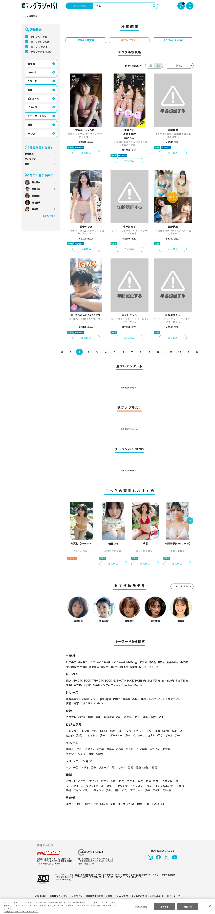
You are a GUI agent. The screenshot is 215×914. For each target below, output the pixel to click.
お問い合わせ (156, 896)
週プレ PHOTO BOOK (78, 680)
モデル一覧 (47, 215)
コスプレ (76, 717)
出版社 (31, 63)
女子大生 (170, 781)
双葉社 (133, 666)
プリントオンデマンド (168, 699)
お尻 (116, 731)
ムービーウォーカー (150, 666)
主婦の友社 (172, 662)
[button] (190, 521)
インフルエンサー (170, 785)
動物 (142, 804)
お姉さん (95, 749)
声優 (152, 781)
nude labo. (100, 703)
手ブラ (74, 804)
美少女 (74, 749)
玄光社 (143, 662)
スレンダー (78, 731)
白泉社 (113, 666)
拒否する (164, 906)
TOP (23, 16)
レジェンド (102, 790)
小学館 (183, 662)
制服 (94, 717)
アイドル (99, 781)
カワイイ (159, 749)
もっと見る (182, 586)
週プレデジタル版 (40, 41)
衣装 (30, 89)
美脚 (161, 731)
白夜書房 (123, 666)
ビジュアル (33, 98)
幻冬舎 (152, 662)
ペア (73, 767)
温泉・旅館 (146, 767)
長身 (177, 731)
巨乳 (99, 731)
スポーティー (119, 735)
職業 (30, 124)
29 (179, 352)
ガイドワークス (86, 662)
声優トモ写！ (73, 703)
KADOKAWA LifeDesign (125, 662)
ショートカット (139, 731)
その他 (31, 133)
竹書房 (84, 666)
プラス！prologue (100, 699)
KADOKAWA (103, 662)
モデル (134, 781)
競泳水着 (113, 717)
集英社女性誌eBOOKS (78, 685)
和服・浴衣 (153, 717)
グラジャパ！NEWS (41, 51)
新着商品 (29, 153)
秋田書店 (71, 662)
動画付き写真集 (121, 699)
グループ (107, 767)
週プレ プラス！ (39, 46)
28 (170, 352)
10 (158, 352)
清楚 (73, 753)
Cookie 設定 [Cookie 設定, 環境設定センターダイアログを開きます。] (141, 906)
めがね (132, 717)
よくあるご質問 (138, 896)
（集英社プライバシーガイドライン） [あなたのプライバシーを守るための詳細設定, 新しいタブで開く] (21, 911)
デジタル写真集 (39, 36)
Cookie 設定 (122, 896)
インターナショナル (147, 735)
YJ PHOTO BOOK (101, 680)
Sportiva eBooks (131, 685)
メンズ (126, 804)
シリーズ (32, 81)
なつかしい (136, 749)
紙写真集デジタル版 (77, 699)
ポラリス (88, 703)
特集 (27, 163)
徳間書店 (94, 666)
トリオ (89, 767)
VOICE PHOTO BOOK (143, 699)
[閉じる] (209, 906)
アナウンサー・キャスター (134, 785)
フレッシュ (95, 735)
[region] (107, 906)
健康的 (74, 735)
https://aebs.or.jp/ (62, 879)
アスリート (140, 790)
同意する (188, 906)
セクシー (181, 749)
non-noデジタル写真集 (172, 680)
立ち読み (86, 152)
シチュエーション (37, 116)
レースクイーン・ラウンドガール (90, 785)
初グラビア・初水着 (100, 804)
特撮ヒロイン (78, 790)
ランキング (30, 158)
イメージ (32, 107)
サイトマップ (173, 896)
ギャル (172, 735)
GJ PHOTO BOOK (122, 680)
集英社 (160, 662)
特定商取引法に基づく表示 (99, 896)
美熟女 (114, 749)
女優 (117, 781)
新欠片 (104, 666)
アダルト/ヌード (161, 790)
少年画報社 (72, 666)
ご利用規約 (40, 896)
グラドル (77, 781)
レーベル (32, 72)
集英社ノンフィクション (106, 685)
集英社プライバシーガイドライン (66, 896)
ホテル (126, 767)
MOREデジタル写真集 (145, 680)
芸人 (121, 790)
